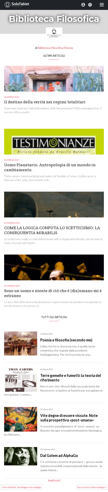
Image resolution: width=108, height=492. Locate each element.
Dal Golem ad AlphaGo (59, 455)
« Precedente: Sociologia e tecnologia (21, 487)
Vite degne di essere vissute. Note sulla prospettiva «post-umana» (69, 417)
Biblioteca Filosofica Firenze (55, 48)
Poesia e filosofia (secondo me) (66, 340)
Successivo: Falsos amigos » (92, 487)
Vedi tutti (54, 480)
